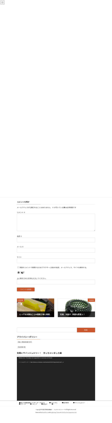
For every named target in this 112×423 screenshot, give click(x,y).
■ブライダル (53, 405)
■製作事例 (65, 405)
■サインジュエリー (79, 405)
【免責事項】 (21, 350)
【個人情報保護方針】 (25, 345)
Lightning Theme (55, 415)
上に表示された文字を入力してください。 (32, 281)
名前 (19, 239)
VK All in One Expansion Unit (69, 415)
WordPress (45, 415)
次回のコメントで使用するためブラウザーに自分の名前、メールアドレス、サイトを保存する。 (53, 270)
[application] (56, 381)
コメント (21, 212)
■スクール (22, 407)
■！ (53, 407)
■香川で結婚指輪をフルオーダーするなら (32, 405)
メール (20, 249)
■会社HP (44, 407)
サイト (19, 260)
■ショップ (33, 407)
